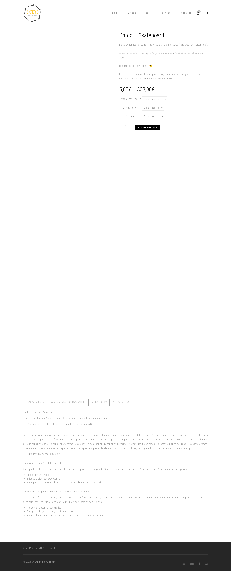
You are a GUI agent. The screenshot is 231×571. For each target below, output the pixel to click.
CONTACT (167, 13)
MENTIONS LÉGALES (45, 548)
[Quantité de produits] (125, 126)
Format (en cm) (131, 107)
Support (130, 116)
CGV (25, 548)
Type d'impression (130, 99)
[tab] (35, 402)
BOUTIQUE (150, 13)
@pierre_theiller (165, 78)
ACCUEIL (116, 13)
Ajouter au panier (147, 127)
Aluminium (121, 402)
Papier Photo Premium (68, 402)
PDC (31, 548)
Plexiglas (99, 402)
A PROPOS (132, 13)
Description (35, 402)
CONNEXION (185, 13)
